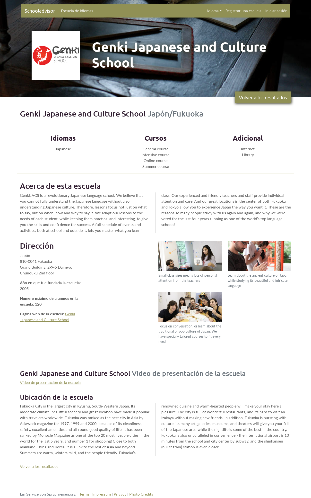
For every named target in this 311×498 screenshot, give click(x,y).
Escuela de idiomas (77, 10)
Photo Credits (141, 494)
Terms (84, 494)
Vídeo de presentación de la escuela (50, 382)
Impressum (101, 494)
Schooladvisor (40, 11)
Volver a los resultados (263, 97)
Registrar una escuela (243, 10)
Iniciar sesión (276, 10)
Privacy (120, 494)
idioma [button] (213, 10)
